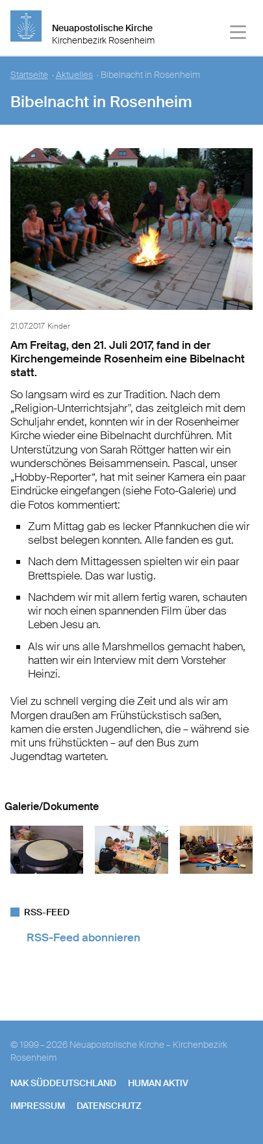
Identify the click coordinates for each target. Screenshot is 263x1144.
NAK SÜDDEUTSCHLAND (63, 1083)
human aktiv (158, 1083)
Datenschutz (109, 1106)
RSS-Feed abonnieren (83, 937)
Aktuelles (74, 75)
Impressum (37, 1106)
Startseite (29, 75)
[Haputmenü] (238, 34)
